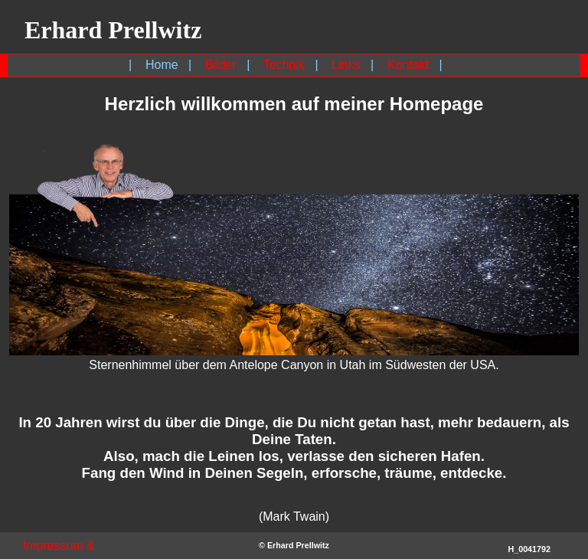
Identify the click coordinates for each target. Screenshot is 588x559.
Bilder (221, 64)
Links (346, 64)
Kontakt (408, 64)
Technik (284, 64)
